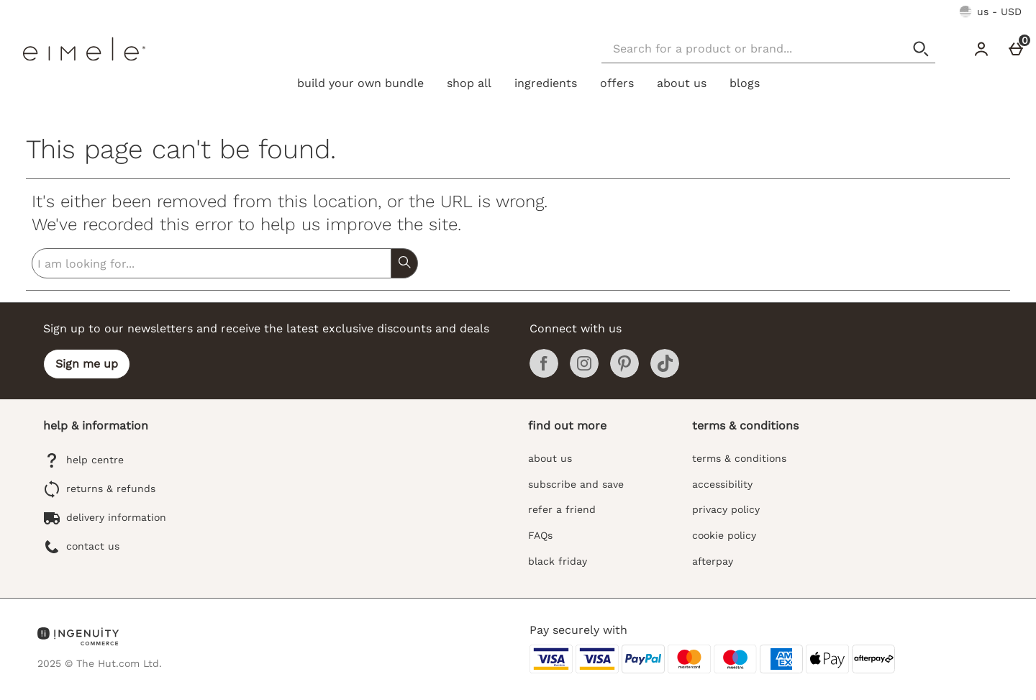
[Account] (981, 49)
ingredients (545, 83)
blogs (745, 83)
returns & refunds (99, 489)
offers (617, 83)
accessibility (722, 484)
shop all (469, 83)
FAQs (540, 535)
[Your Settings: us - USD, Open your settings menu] (990, 11)
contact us (81, 546)
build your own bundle (360, 83)
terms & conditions (739, 458)
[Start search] (920, 49)
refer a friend (562, 509)
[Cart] (1016, 49)
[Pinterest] (624, 374)
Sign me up (86, 364)
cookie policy (724, 535)
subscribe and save (576, 484)
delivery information (104, 518)
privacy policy (726, 509)
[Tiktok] (664, 374)
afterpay (712, 561)
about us (681, 83)
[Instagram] (584, 374)
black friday (557, 561)
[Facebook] (544, 374)
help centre (83, 460)
